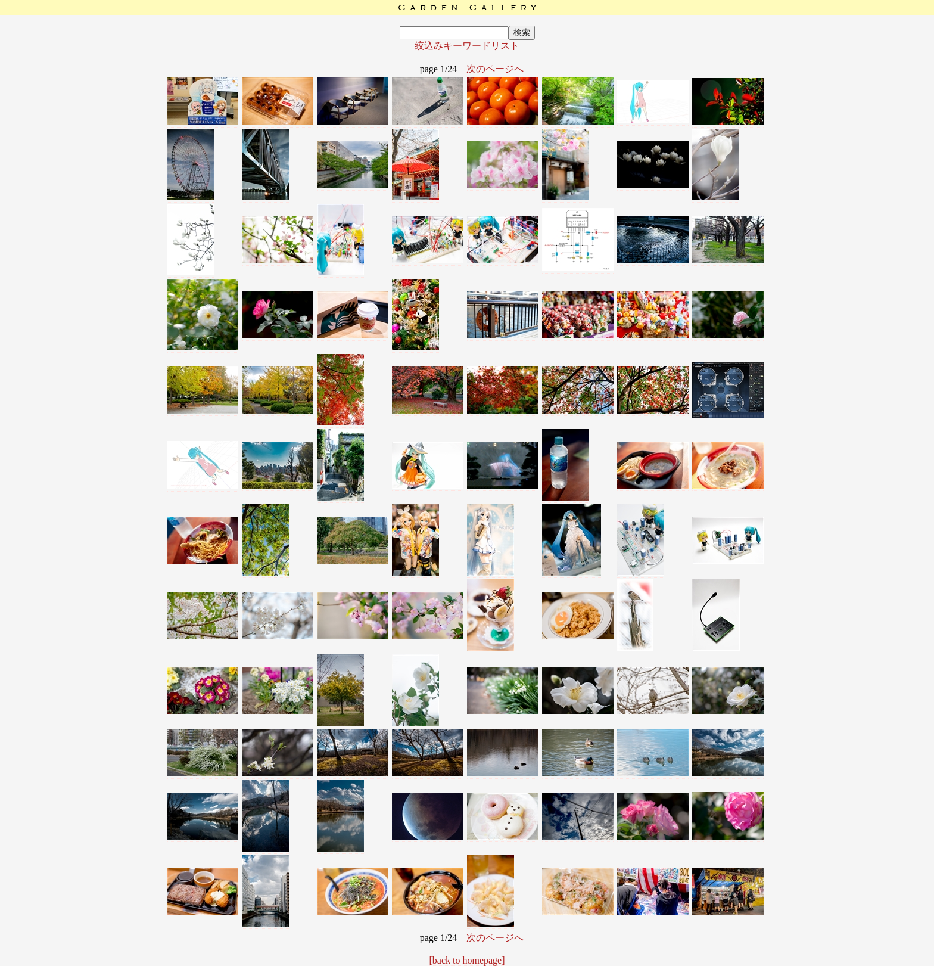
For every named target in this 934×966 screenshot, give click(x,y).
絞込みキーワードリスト (467, 46)
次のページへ (495, 69)
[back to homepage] (467, 960)
